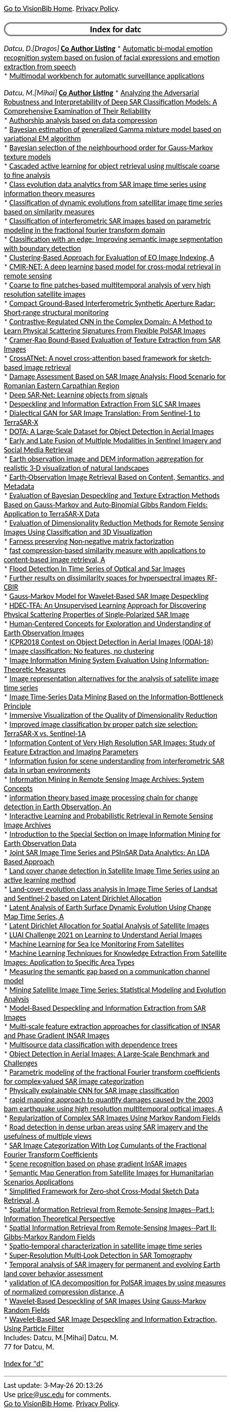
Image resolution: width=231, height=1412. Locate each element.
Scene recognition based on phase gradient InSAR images (98, 1163)
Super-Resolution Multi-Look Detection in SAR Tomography (101, 1255)
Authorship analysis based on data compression (84, 120)
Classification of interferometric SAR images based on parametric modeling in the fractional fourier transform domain (107, 225)
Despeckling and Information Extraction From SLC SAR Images (105, 404)
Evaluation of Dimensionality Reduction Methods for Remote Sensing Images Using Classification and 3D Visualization (114, 527)
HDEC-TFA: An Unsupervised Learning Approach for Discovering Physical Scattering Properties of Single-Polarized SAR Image (105, 610)
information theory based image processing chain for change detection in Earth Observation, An (101, 802)
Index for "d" (24, 1363)
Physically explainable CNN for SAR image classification (94, 1090)
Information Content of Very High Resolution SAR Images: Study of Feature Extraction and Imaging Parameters (109, 747)
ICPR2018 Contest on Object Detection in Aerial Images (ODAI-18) (111, 642)
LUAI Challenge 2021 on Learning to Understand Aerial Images (106, 934)
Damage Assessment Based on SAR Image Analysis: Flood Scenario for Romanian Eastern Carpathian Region (115, 381)
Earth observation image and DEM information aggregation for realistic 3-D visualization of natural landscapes (104, 463)
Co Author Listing (88, 48)
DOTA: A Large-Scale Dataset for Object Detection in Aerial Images (112, 431)
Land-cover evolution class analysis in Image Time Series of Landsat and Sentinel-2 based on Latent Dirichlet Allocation (111, 893)
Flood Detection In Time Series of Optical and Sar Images (97, 568)
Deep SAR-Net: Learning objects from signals (79, 394)
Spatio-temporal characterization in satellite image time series (106, 1246)
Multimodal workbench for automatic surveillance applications (107, 75)
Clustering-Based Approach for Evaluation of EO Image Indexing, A (112, 257)
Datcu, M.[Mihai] (30, 92)
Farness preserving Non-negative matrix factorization (92, 541)
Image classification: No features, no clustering (82, 651)
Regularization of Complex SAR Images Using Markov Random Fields (115, 1117)
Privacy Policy (96, 8)
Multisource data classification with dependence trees (94, 1044)
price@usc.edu (40, 1394)
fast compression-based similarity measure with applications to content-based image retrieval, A (105, 555)
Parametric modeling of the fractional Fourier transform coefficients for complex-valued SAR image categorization (112, 1077)
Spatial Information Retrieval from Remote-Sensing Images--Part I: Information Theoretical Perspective (109, 1214)
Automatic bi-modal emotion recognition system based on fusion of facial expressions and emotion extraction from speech (111, 57)
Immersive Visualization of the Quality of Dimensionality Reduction (114, 715)
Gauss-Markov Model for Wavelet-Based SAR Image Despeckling (109, 596)
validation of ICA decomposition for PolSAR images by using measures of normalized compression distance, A (115, 1287)
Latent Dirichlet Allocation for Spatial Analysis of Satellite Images (109, 925)
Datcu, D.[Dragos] (31, 48)
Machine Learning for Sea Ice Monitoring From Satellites (97, 944)
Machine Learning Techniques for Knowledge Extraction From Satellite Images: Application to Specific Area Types (115, 958)
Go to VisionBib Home (38, 8)
